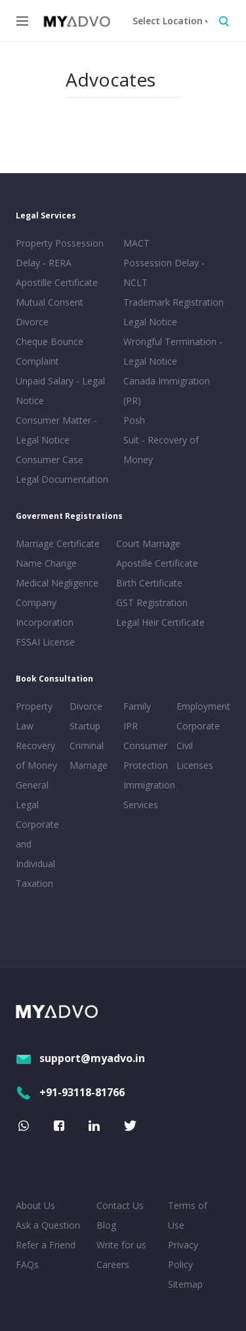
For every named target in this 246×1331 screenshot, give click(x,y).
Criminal (87, 745)
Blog (106, 1225)
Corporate (198, 726)
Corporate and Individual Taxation (37, 854)
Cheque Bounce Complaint (49, 351)
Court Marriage (148, 543)
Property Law (34, 716)
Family (137, 706)
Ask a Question (48, 1225)
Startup (85, 726)
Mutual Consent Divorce (49, 312)
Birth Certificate (149, 583)
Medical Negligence (57, 583)
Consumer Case (49, 459)
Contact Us (120, 1205)
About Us (35, 1205)
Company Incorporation (44, 612)
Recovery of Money (36, 755)
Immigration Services (147, 795)
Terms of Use (187, 1215)
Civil (184, 745)
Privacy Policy (183, 1255)
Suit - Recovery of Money (161, 450)
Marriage (89, 765)
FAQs (27, 1264)
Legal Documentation (62, 479)
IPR (130, 726)
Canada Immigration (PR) (166, 391)
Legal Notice (150, 322)
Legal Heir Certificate (160, 622)
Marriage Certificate (58, 543)
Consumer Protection (145, 755)
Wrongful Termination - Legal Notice (172, 351)
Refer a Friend (45, 1245)
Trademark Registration (173, 302)
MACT (136, 243)
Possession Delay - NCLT (164, 272)
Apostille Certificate (57, 282)
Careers (112, 1264)
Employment (200, 706)
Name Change (46, 563)
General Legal (32, 795)
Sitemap (185, 1284)
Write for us (121, 1245)
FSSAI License (45, 642)
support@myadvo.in (80, 1058)
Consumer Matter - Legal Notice (56, 430)
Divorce (86, 706)
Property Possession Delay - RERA (60, 253)
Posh (134, 420)
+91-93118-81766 (70, 1092)
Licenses (194, 765)
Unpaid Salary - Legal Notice (60, 391)
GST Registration (152, 602)
